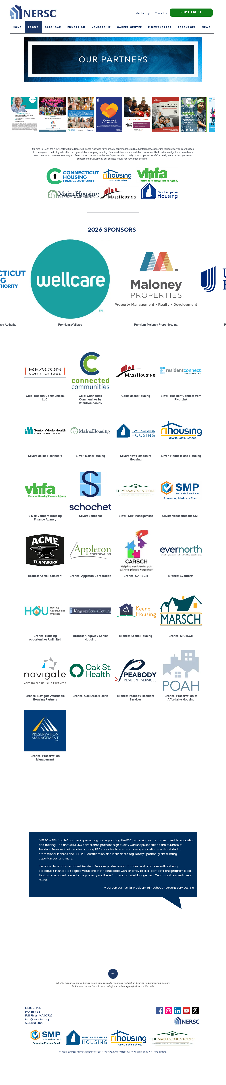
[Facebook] (159, 1010)
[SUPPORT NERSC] (191, 13)
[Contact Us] (161, 13)
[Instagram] (168, 1010)
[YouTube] (186, 1010)
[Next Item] (208, 114)
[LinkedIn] (177, 1010)
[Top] (113, 974)
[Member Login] (143, 13)
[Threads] (195, 1010)
